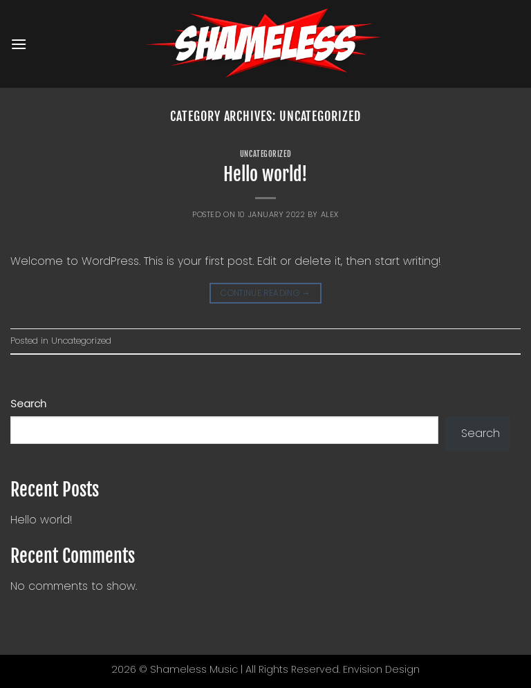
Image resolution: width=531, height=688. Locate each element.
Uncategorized (265, 154)
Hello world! (265, 174)
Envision (362, 669)
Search (28, 404)
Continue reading (265, 292)
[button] (18, 44)
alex (330, 214)
